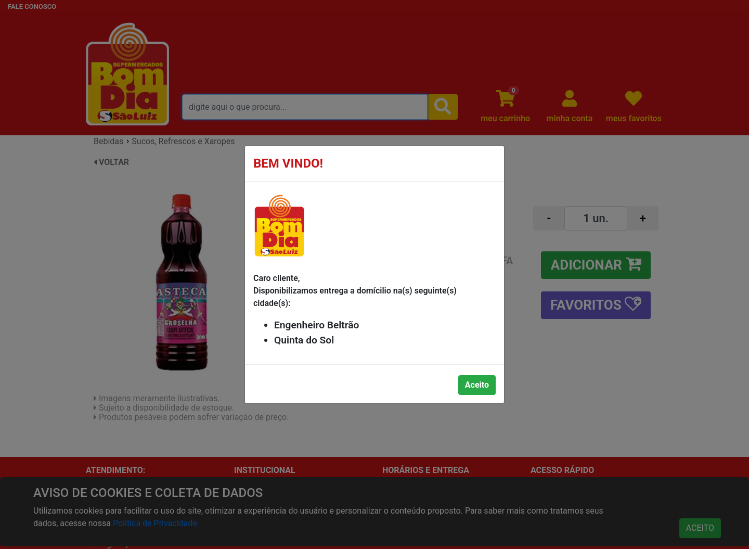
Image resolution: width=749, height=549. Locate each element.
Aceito (477, 385)
